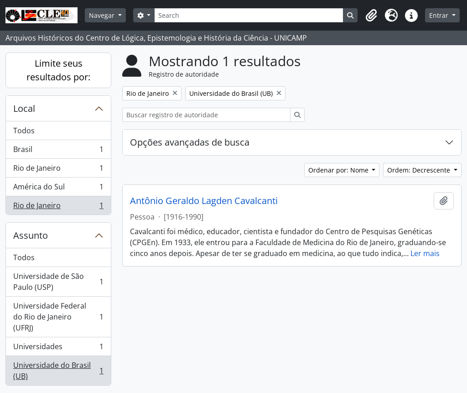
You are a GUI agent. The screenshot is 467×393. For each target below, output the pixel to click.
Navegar (102, 15)
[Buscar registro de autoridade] (206, 115)
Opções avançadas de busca (189, 142)
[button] (371, 15)
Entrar (439, 15)
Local (24, 108)
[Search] (248, 15)
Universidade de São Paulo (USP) (58, 281)
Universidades (58, 348)
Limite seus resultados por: (58, 70)
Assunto (30, 235)
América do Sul (58, 188)
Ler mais (425, 253)
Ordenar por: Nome (339, 170)
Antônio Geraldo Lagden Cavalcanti (204, 200)
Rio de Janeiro (58, 170)
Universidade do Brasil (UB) (58, 370)
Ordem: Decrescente (419, 170)
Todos (24, 131)
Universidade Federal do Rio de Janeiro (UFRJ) (58, 317)
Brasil (58, 151)
